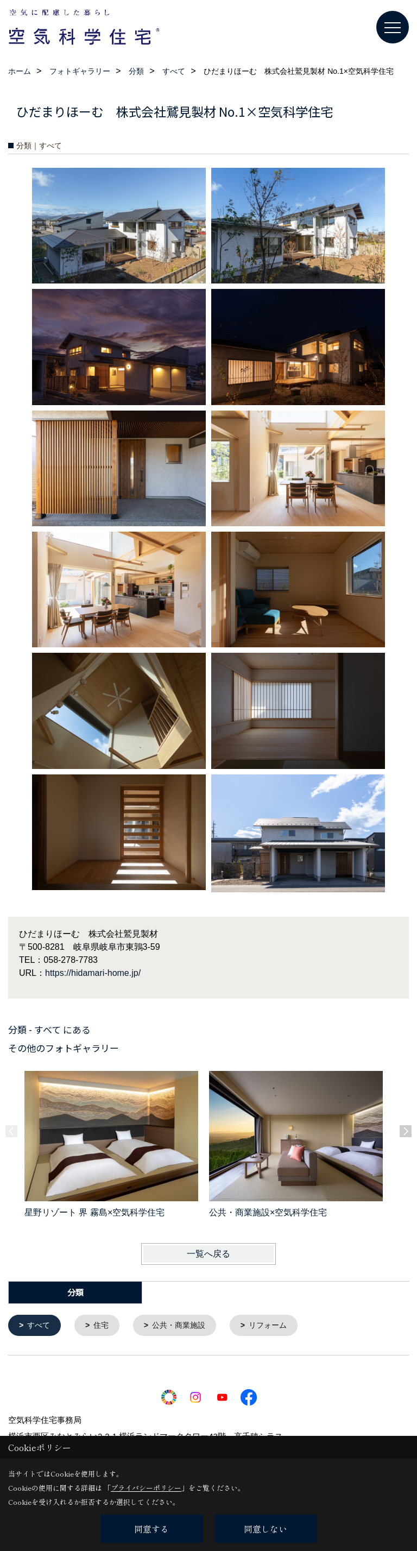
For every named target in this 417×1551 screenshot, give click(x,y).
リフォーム (277, 1326)
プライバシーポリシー (146, 1488)
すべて (40, 1326)
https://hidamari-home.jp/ (93, 973)
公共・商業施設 (184, 1326)
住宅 (104, 1326)
